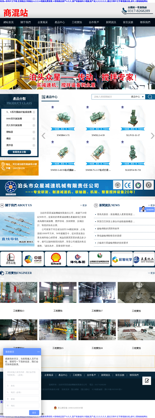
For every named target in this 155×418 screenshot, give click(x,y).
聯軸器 (9, 132)
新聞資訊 (111, 22)
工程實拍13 (18, 311)
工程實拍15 (57, 348)
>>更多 (83, 205)
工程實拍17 (97, 311)
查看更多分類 (19, 152)
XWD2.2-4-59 (98, 135)
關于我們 (26, 22)
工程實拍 (77, 22)
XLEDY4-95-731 (133, 170)
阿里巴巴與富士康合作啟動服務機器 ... (116, 221)
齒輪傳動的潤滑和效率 (108, 228)
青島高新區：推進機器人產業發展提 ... (116, 214)
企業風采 (43, 22)
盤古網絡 (75, 389)
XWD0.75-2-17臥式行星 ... (98, 170)
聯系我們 (145, 22)
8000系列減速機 (14, 119)
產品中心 (60, 22)
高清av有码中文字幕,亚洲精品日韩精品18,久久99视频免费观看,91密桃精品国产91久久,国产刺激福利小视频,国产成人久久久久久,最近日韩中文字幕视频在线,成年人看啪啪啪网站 (74, 1)
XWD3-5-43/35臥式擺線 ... (63, 170)
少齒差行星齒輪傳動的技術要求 (112, 243)
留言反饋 (128, 22)
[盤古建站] (85, 389)
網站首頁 (8, 22)
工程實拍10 (97, 348)
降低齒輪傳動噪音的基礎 (109, 236)
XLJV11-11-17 (133, 135)
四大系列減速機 (14, 125)
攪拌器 (9, 145)
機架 (8, 138)
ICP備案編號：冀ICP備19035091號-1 (107, 389)
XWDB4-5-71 (63, 135)
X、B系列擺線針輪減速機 (18, 112)
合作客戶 (94, 22)
